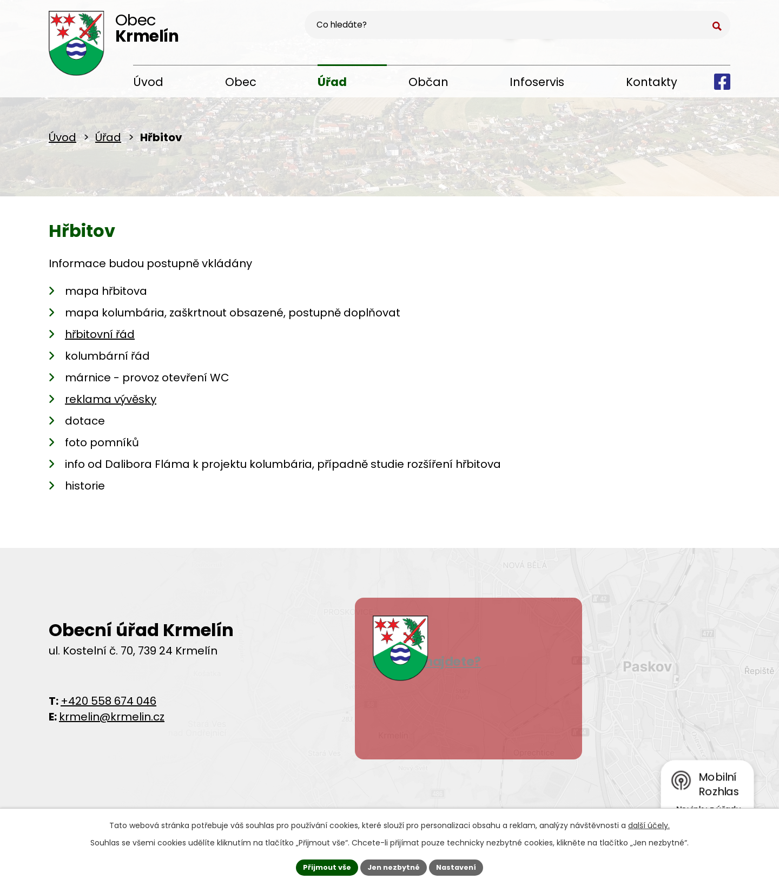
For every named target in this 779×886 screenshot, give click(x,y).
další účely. (649, 823)
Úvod (148, 82)
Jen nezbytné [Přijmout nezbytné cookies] (393, 866)
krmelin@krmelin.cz (111, 721)
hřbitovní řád (100, 338)
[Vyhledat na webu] (663, 30)
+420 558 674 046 (108, 705)
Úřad (332, 82)
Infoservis (537, 82)
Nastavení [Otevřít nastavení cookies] (461, 866)
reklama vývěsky (110, 403)
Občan (428, 82)
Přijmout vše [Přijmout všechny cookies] (322, 866)
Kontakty (651, 82)
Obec (240, 82)
